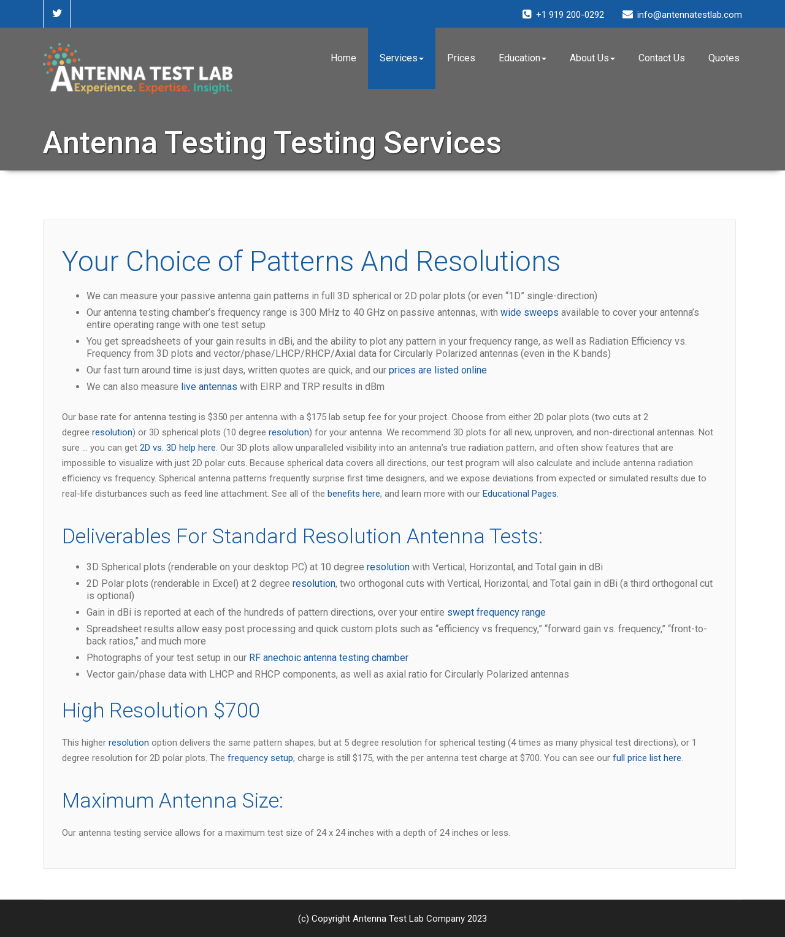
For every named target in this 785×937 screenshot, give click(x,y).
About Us (592, 58)
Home (343, 58)
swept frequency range (496, 612)
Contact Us (661, 58)
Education (522, 58)
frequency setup (260, 757)
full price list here (647, 757)
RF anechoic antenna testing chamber (328, 658)
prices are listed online (438, 370)
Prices (461, 58)
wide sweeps (529, 312)
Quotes (724, 58)
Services (402, 58)
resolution (112, 432)
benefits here (353, 493)
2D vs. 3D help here (178, 447)
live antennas (209, 386)
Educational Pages (520, 493)
